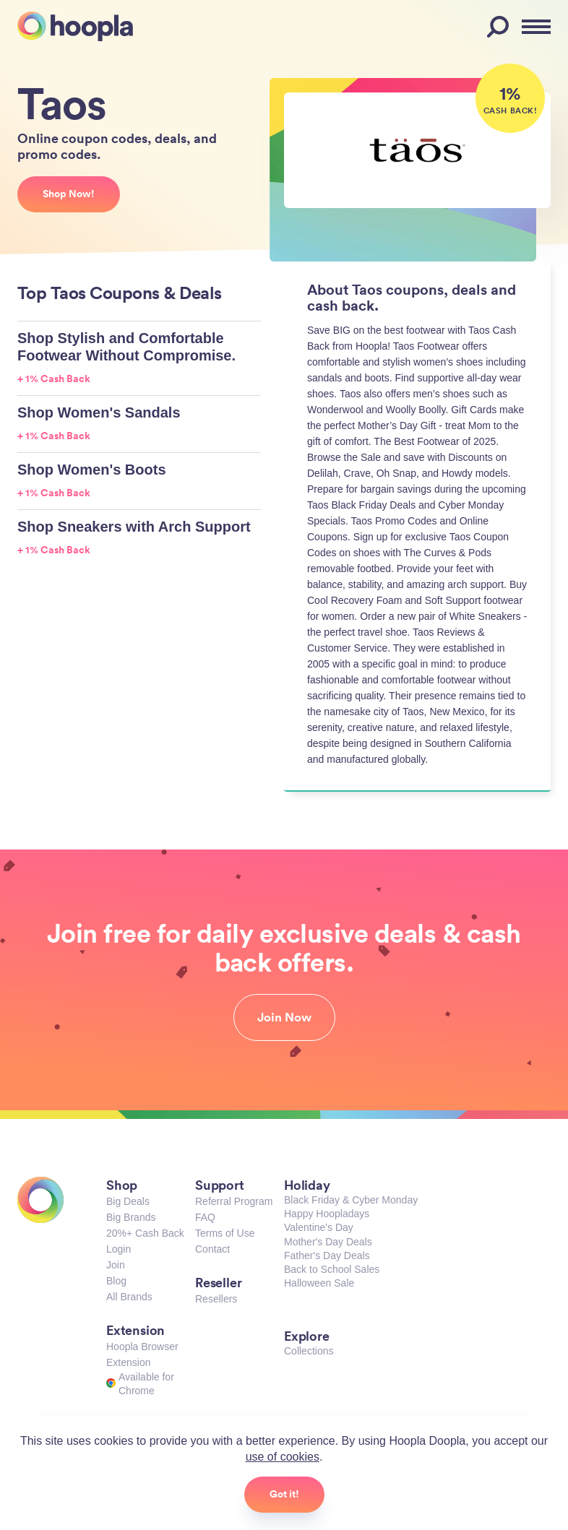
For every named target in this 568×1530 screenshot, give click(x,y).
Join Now (284, 1017)
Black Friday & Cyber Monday (351, 1200)
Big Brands (130, 1217)
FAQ (205, 1217)
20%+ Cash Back (145, 1233)
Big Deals (128, 1201)
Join (115, 1265)
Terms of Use (224, 1233)
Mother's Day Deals (328, 1242)
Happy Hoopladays (326, 1213)
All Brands (129, 1296)
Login (118, 1249)
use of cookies (282, 1457)
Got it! (284, 1494)
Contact (212, 1249)
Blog (116, 1281)
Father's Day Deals (327, 1255)
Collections (308, 1351)
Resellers (216, 1299)
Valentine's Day (318, 1227)
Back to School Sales (331, 1269)
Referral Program (233, 1201)
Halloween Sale (319, 1283)
